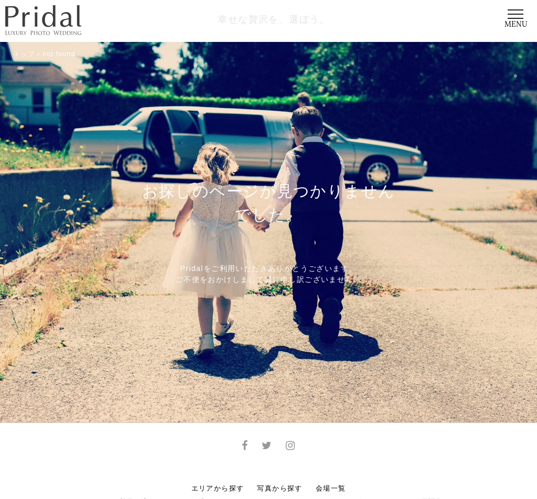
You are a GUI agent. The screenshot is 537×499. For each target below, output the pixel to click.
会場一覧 (331, 488)
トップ (24, 54)
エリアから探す (217, 488)
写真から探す (279, 488)
